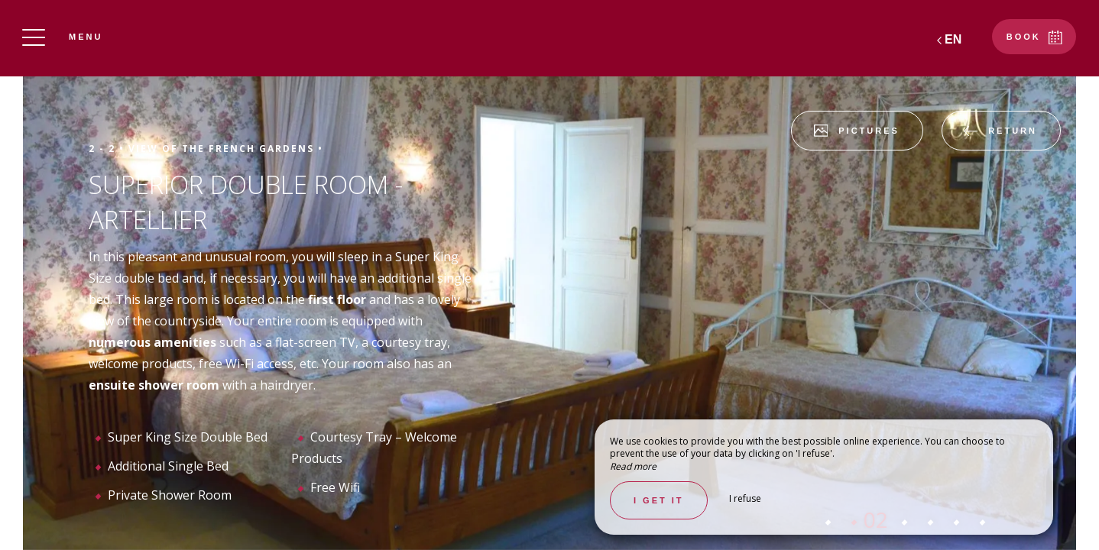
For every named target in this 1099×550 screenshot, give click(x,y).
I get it (659, 500)
